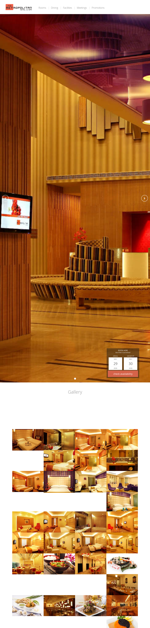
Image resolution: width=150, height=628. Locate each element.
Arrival (115, 356)
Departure (130, 356)
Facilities (67, 7)
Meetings (82, 7)
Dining (54, 7)
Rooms (42, 7)
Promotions (98, 7)
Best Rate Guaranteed (123, 352)
